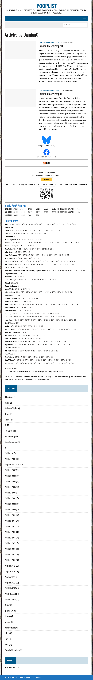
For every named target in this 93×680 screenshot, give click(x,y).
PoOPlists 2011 (53, 42)
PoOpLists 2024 (10, 593)
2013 (22, 212)
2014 (14, 212)
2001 (38, 215)
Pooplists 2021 (10, 577)
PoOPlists (42, 42)
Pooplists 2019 (10, 565)
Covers (7, 414)
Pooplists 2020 (10, 571)
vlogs (6, 638)
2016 (77, 209)
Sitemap (38, 678)
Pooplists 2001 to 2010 (13, 464)
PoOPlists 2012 (10, 526)
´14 (47, 224)
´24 (73, 224)
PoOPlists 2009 (53, 90)
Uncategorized (10, 627)
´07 (29, 224)
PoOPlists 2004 (10, 481)
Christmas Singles (11, 408)
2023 (22, 209)
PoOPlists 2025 (10, 599)
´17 (55, 224)
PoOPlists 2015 (10, 543)
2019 (54, 209)
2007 (70, 212)
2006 (77, 212)
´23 (71, 224)
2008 (62, 212)
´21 (65, 224)
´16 (52, 224)
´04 (22, 224)
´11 (40, 224)
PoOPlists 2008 (10, 504)
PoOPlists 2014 (10, 537)
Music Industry (10, 436)
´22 (68, 224)
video (6, 633)
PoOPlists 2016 (10, 549)
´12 (42, 224)
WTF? (6, 644)
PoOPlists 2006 (10, 492)
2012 (30, 212)
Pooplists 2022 (10, 582)
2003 (22, 215)
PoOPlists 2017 (10, 554)
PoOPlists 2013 (10, 532)
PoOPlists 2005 (10, 487)
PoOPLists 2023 (10, 588)
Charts (7, 402)
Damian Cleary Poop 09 (51, 94)
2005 (7, 215)
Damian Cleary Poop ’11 (51, 46)
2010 (46, 212)
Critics (7, 419)
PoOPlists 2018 (10, 560)
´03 (19, 224)
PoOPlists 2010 (10, 515)
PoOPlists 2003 (10, 475)
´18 (58, 224)
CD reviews (8, 397)
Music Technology (11, 442)
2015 (7, 212)
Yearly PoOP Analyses (12, 650)
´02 (16, 224)
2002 (30, 215)
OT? (6, 447)
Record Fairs (9, 610)
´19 (60, 224)
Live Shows (8, 430)
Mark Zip (28, 678)
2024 (14, 209)
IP (5, 425)
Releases (8, 616)
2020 (46, 209)
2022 (30, 209)
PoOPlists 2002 (10, 470)
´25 (76, 224)
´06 (27, 224)
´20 (63, 224)
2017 (70, 209)
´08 (32, 224)
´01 (13, 230)
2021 (38, 209)
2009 (54, 212)
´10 (37, 224)
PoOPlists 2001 (10, 459)
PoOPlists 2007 (10, 498)
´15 (50, 224)
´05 (24, 224)
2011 (38, 212)
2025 (7, 209)
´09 (34, 224)
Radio (6, 605)
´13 (45, 224)
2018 (62, 209)
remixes (7, 622)
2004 (14, 215)
